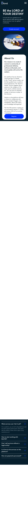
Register (14, 116)
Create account (14, 29)
